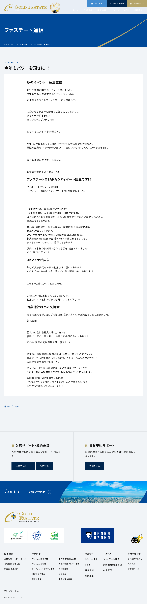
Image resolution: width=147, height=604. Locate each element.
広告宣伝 (107, 570)
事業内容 (101, 10)
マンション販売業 (39, 564)
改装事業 (62, 574)
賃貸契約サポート (135, 569)
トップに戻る (13, 406)
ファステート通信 (111, 559)
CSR (126, 10)
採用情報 (138, 10)
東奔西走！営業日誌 (112, 564)
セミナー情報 (91, 559)
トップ (76, 10)
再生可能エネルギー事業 (69, 564)
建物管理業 (63, 569)
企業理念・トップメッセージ (15, 559)
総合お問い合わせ (135, 559)
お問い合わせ (37, 491)
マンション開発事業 (40, 559)
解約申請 (44, 466)
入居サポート (133, 564)
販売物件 (89, 553)
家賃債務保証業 (65, 579)
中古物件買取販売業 (67, 559)
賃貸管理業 (36, 579)
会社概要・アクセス (12, 564)
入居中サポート (23, 466)
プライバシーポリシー (13, 591)
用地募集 (89, 576)
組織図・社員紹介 (11, 569)
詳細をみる (94, 466)
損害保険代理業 (38, 574)
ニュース (115, 10)
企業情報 (88, 10)
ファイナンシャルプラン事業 (43, 569)
